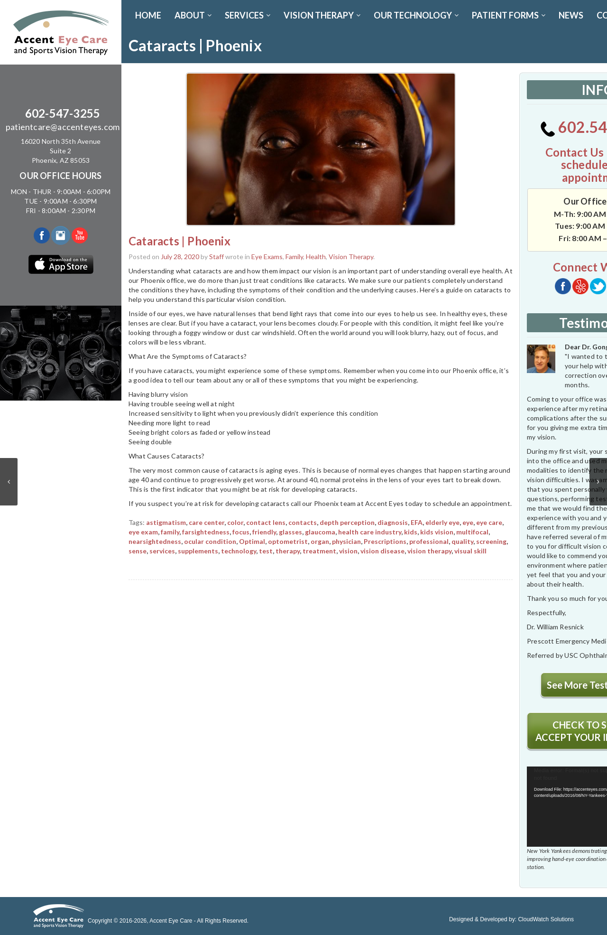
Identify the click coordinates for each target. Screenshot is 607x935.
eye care (489, 522)
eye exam (143, 532)
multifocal (472, 532)
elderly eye (442, 522)
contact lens (265, 522)
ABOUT (193, 15)
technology (238, 551)
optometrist (288, 541)
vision (348, 551)
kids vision (436, 532)
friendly (264, 532)
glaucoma (320, 532)
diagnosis (392, 522)
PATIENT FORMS (508, 15)
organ (320, 541)
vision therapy (429, 551)
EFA (417, 522)
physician (346, 541)
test (266, 551)
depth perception (347, 522)
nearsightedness (155, 541)
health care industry (369, 532)
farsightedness (206, 532)
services (162, 551)
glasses (290, 532)
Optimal (252, 541)
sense (138, 551)
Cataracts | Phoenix (179, 241)
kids (410, 532)
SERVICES (247, 15)
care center (206, 522)
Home (148, 15)
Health (316, 256)
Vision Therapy (351, 256)
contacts (302, 522)
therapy (288, 551)
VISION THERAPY (322, 15)
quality (462, 541)
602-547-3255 (62, 113)
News (571, 15)
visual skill (470, 551)
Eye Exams (267, 256)
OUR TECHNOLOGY (416, 15)
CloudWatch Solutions (546, 919)
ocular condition (210, 541)
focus (240, 532)
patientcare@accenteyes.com (63, 127)
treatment (319, 551)
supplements (198, 551)
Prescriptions (385, 541)
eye (467, 522)
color (235, 522)
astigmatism (166, 522)
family (170, 532)
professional (429, 541)
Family (294, 256)
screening (491, 541)
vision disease (382, 551)
